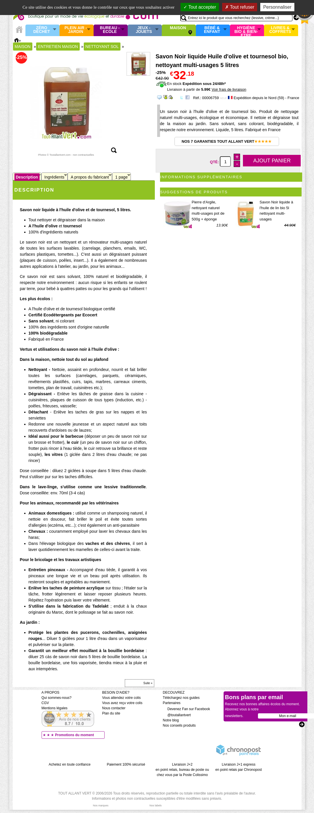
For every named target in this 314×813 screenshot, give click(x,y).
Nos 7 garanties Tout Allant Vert (227, 141)
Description (27, 177)
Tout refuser (239, 7)
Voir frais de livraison (228, 89)
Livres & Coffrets (280, 30)
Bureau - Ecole (110, 30)
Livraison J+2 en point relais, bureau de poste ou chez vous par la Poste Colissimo (182, 769)
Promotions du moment (74, 735)
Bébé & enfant (212, 30)
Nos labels (155, 805)
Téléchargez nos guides (181, 698)
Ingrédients (54, 177)
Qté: (215, 162)
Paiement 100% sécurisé (126, 764)
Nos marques (101, 805)
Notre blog (171, 720)
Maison (178, 28)
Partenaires (172, 703)
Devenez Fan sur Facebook (186, 709)
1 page (121, 177)
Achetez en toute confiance (70, 764)
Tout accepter (199, 7)
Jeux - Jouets (144, 30)
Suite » (147, 683)
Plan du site (111, 713)
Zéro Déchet (41, 30)
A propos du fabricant (90, 177)
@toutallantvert (177, 715)
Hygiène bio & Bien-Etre (246, 30)
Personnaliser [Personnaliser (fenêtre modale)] (277, 7)
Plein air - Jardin (75, 30)
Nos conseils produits (179, 725)
